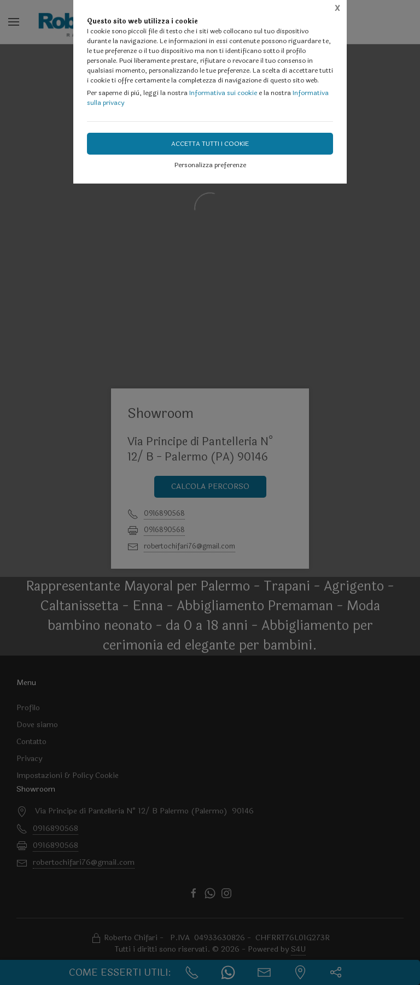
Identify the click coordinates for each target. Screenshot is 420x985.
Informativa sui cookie (223, 93)
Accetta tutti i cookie (210, 144)
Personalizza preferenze (210, 165)
